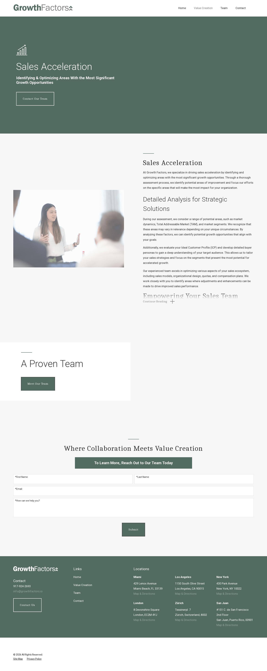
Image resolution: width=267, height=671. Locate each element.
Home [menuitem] (182, 8)
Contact (78, 601)
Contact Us (27, 605)
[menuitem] (18, 659)
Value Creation (82, 585)
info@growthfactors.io (28, 591)
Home (77, 577)
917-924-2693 (22, 586)
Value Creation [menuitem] (203, 8)
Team (77, 593)
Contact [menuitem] (240, 8)
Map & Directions (144, 593)
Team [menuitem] (224, 8)
